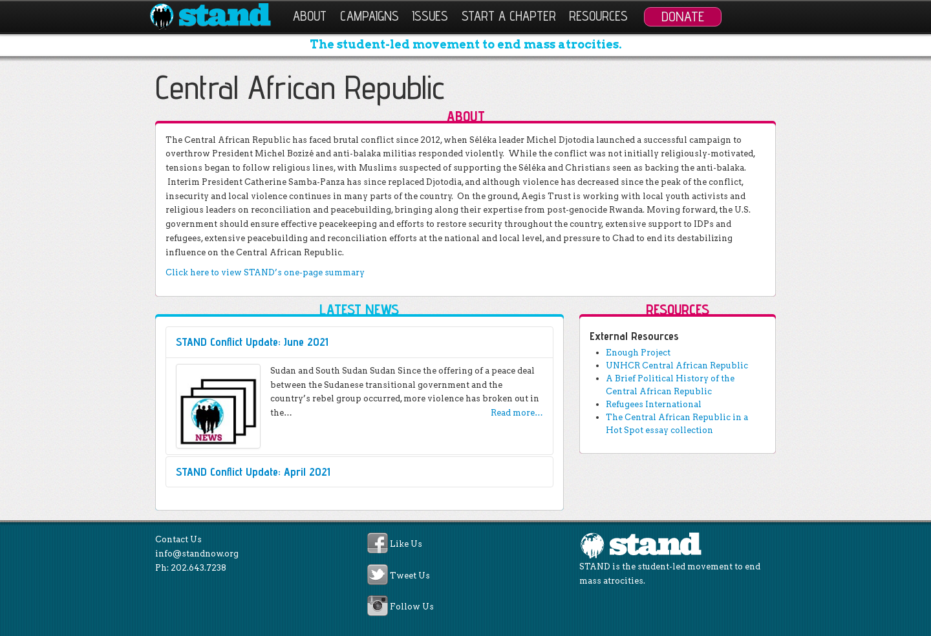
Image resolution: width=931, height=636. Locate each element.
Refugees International (653, 404)
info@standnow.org (197, 553)
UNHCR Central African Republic (677, 365)
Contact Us (178, 539)
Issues (430, 16)
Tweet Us (410, 575)
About (309, 16)
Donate (682, 16)
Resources (598, 16)
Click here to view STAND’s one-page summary (265, 272)
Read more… (517, 413)
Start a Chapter (509, 16)
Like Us (406, 544)
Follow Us (412, 606)
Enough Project (638, 352)
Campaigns (369, 16)
